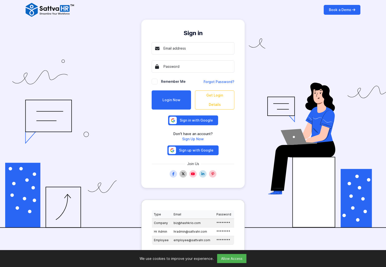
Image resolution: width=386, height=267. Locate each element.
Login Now (171, 100)
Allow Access (231, 258)
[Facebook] (173, 174)
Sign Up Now (193, 139)
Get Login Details (214, 100)
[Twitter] (183, 174)
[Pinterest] (212, 174)
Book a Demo (342, 10)
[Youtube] (193, 174)
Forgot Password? (219, 82)
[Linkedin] (203, 174)
